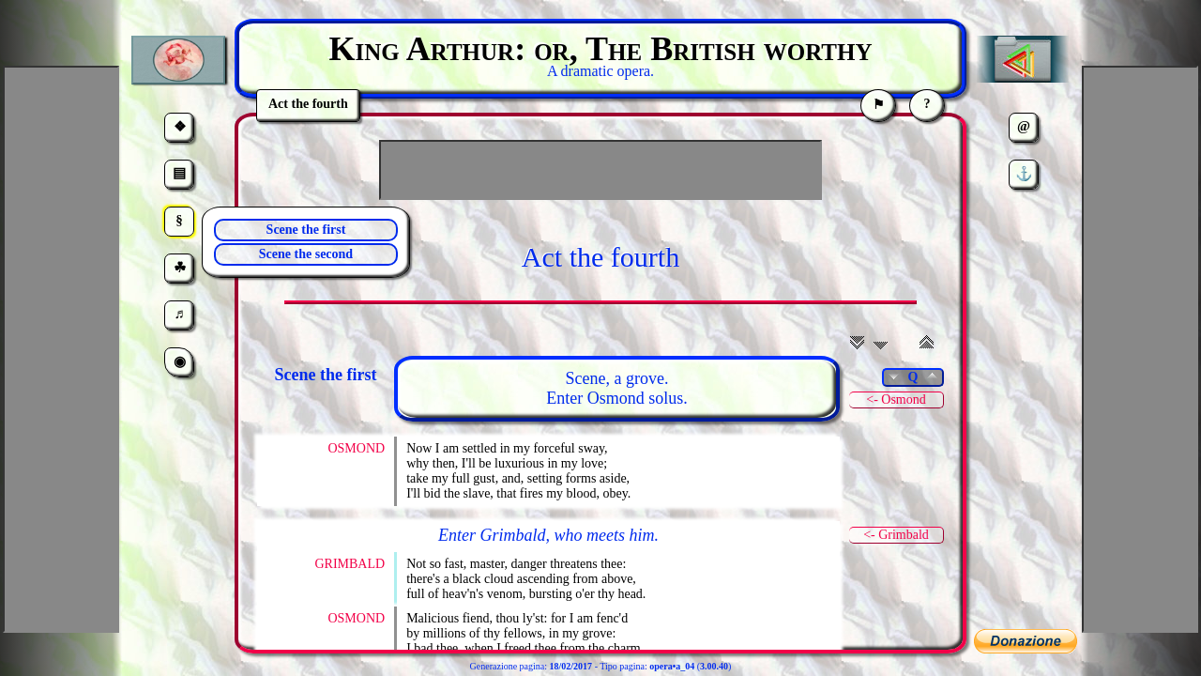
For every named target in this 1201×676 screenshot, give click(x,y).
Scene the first (306, 230)
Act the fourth (600, 256)
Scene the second (306, 254)
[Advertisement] (600, 170)
